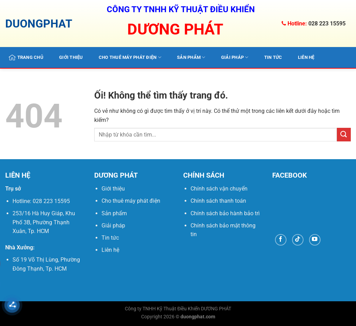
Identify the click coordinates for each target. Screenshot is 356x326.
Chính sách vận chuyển (219, 188)
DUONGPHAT (38, 23)
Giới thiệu (71, 57)
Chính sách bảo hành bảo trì (225, 213)
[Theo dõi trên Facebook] (280, 240)
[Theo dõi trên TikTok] (298, 240)
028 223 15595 (327, 23)
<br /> (311, 207)
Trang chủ (26, 57)
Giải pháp (235, 57)
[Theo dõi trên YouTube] (315, 240)
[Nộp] (344, 134)
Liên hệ (306, 57)
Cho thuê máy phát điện (130, 57)
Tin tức (273, 57)
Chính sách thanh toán (218, 200)
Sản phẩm (191, 57)
